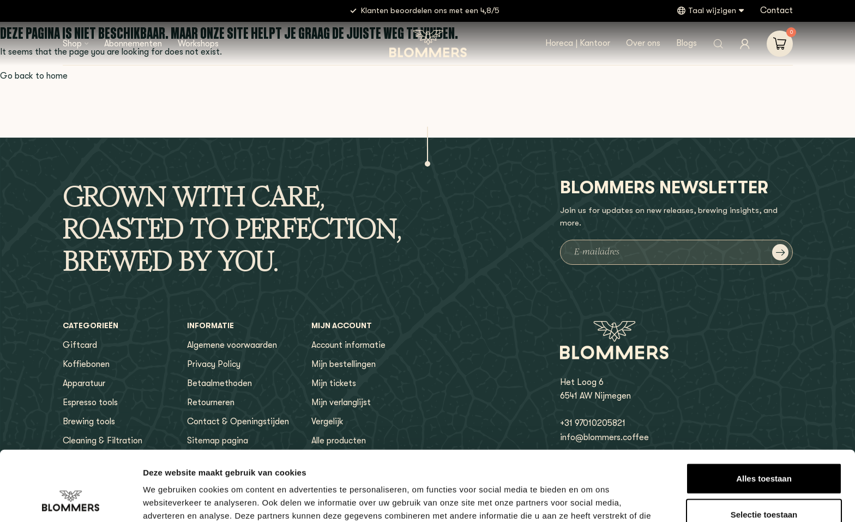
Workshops (198, 44)
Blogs (686, 43)
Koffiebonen (86, 364)
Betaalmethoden (219, 383)
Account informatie (348, 345)
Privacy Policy (213, 364)
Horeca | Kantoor (577, 43)
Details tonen (589, 500)
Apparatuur (84, 383)
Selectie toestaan (764, 450)
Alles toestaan (764, 414)
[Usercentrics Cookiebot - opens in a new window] (70, 501)
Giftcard (80, 345)
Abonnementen (133, 44)
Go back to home (34, 76)
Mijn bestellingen (343, 364)
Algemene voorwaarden (232, 345)
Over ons (643, 43)
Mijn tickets (333, 383)
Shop (72, 44)
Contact (776, 10)
